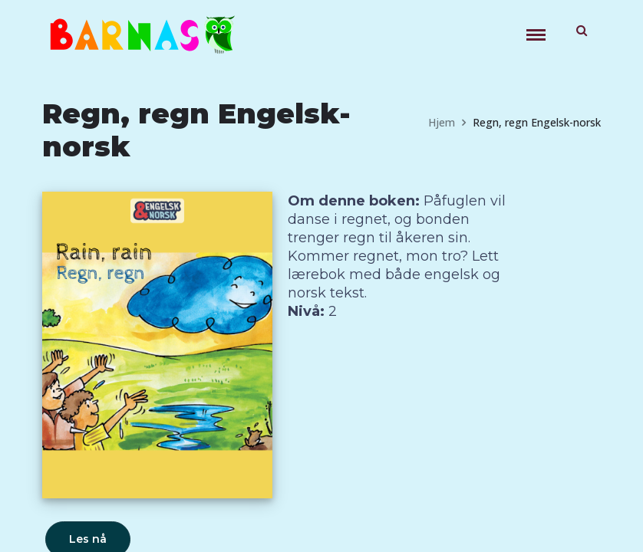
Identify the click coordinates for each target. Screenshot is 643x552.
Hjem (441, 122)
